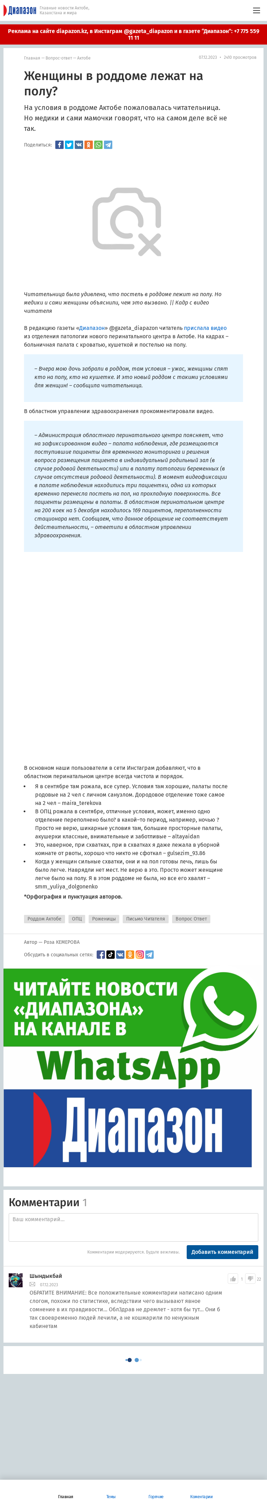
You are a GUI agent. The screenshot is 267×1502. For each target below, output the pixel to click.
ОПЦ (77, 919)
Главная (32, 58)
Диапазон (92, 328)
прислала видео (205, 328)
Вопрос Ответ (191, 919)
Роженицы (104, 919)
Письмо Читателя (145, 919)
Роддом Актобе (44, 919)
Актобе (84, 58)
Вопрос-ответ (59, 58)
